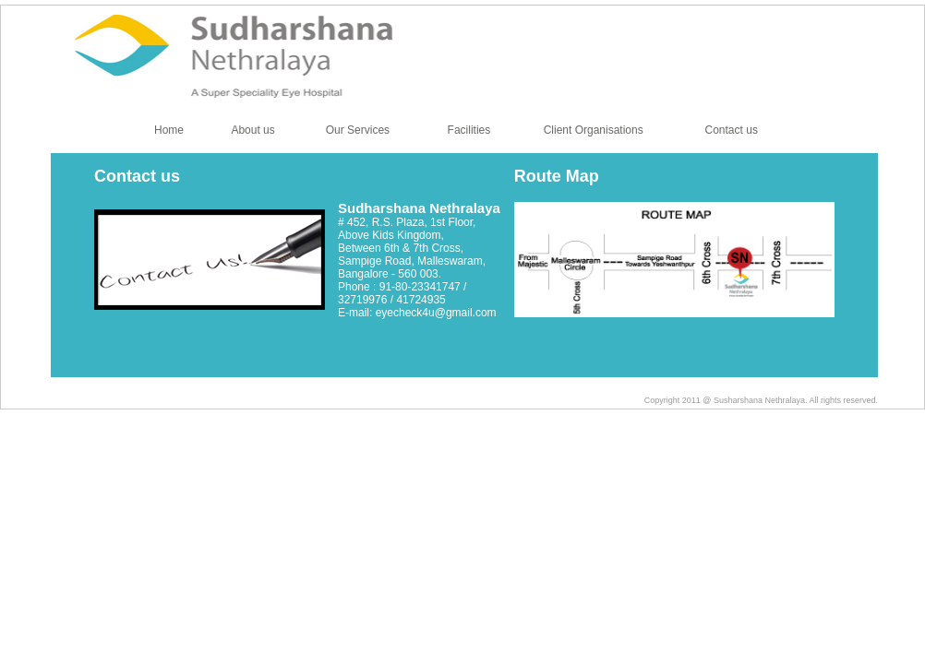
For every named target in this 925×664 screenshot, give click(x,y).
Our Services (358, 130)
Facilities (469, 130)
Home (169, 130)
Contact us (731, 130)
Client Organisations (593, 130)
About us (252, 130)
